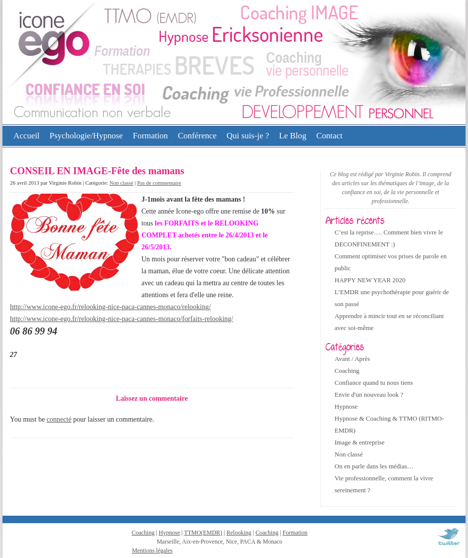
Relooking (239, 532)
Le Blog (292, 135)
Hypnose (346, 406)
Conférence (197, 135)
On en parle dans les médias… (374, 466)
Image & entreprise (359, 442)
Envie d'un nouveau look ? (369, 394)
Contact (329, 135)
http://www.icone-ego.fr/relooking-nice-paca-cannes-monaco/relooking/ (110, 307)
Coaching (347, 370)
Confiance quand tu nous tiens (374, 382)
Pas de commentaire (159, 183)
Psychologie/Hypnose (86, 135)
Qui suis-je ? (248, 135)
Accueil (26, 135)
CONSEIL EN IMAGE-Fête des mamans (97, 170)
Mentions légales (152, 550)
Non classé (121, 183)
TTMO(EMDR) (203, 532)
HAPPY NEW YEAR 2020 (370, 280)
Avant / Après (352, 358)
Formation (150, 135)
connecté (59, 419)
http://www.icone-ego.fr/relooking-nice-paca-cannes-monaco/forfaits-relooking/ (121, 319)
